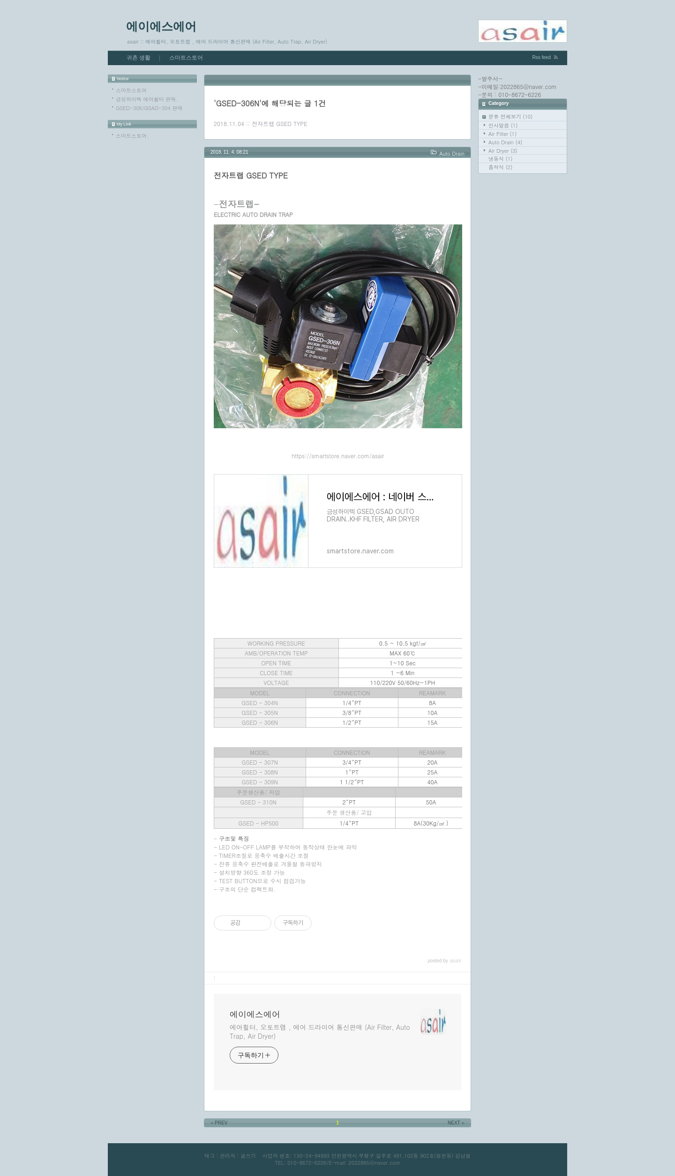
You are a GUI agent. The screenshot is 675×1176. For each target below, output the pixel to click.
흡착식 (500, 167)
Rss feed (541, 57)
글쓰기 (248, 1155)
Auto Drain (505, 142)
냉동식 (500, 158)
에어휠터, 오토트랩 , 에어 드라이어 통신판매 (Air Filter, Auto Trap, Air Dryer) (320, 1031)
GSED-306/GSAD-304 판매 (149, 108)
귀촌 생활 (138, 57)
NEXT (456, 1122)
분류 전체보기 (510, 116)
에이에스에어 (161, 26)
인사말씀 (503, 125)
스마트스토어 (186, 57)
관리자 (227, 1155)
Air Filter (502, 133)
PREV (219, 1122)
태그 (209, 1155)
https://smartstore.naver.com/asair (338, 456)
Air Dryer (503, 150)
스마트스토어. (132, 135)
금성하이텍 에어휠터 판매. (147, 99)
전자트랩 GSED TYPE (279, 123)
